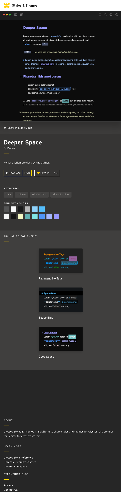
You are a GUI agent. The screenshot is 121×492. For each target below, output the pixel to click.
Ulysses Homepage (15, 466)
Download (13, 173)
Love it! (43, 173)
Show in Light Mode (18, 128)
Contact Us (11, 489)
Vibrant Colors (61, 194)
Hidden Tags (39, 194)
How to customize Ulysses (20, 462)
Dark (8, 194)
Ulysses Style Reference (18, 457)
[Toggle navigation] (113, 5)
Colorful (21, 194)
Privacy (8, 485)
